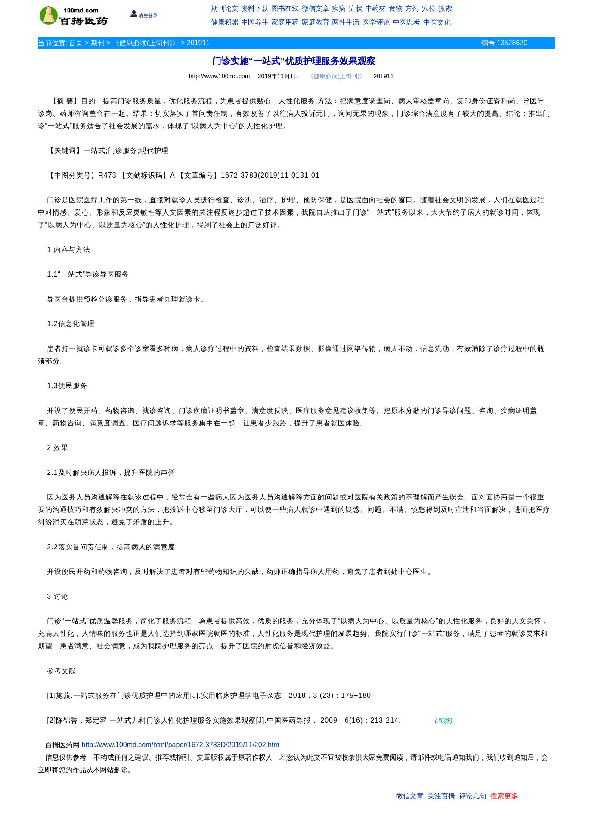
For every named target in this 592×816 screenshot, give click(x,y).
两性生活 (346, 22)
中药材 (375, 8)
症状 (356, 8)
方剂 (412, 8)
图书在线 (285, 8)
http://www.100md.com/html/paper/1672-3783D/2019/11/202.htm (180, 744)
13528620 (512, 42)
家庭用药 (285, 22)
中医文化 (437, 22)
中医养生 (255, 22)
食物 (396, 8)
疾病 (339, 8)
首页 (76, 42)
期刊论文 (225, 8)
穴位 (429, 8)
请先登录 (144, 15)
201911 (198, 42)
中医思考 (406, 22)
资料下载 (255, 8)
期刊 (98, 42)
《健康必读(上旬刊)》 (145, 42)
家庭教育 (315, 22)
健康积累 (225, 22)
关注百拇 (441, 796)
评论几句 (473, 796)
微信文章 (315, 8)
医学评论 (376, 22)
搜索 (445, 8)
